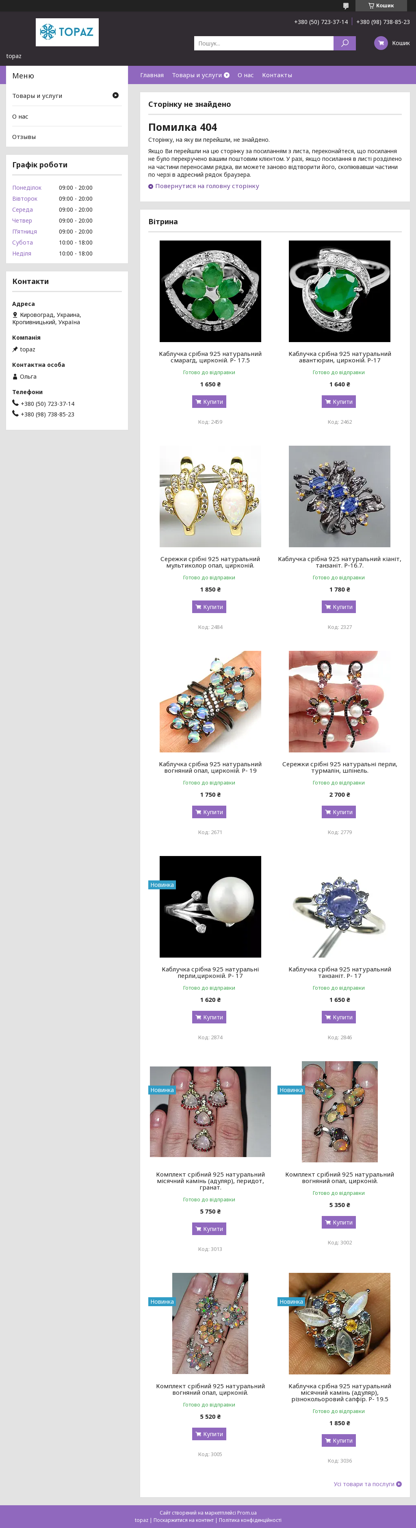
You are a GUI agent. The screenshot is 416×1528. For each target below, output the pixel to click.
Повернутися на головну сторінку (207, 186)
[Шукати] (345, 43)
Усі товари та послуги (364, 1484)
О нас (246, 75)
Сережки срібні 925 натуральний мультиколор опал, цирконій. (210, 561)
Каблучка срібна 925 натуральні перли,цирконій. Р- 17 (210, 972)
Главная (152, 75)
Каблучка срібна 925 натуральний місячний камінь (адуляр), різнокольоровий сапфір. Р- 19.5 (339, 1392)
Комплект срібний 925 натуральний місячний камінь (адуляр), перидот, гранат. (210, 1180)
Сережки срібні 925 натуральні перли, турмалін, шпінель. (339, 767)
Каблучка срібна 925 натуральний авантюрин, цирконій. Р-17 (339, 356)
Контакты (277, 75)
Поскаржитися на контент (184, 1520)
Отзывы (24, 136)
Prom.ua (247, 1512)
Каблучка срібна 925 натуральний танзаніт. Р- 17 (339, 972)
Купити (213, 401)
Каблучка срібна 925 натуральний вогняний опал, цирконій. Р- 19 (210, 767)
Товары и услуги (197, 75)
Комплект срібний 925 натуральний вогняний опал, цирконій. (339, 1177)
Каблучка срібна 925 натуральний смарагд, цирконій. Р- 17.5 (210, 356)
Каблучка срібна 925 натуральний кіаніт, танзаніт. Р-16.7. (339, 561)
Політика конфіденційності (250, 1520)
